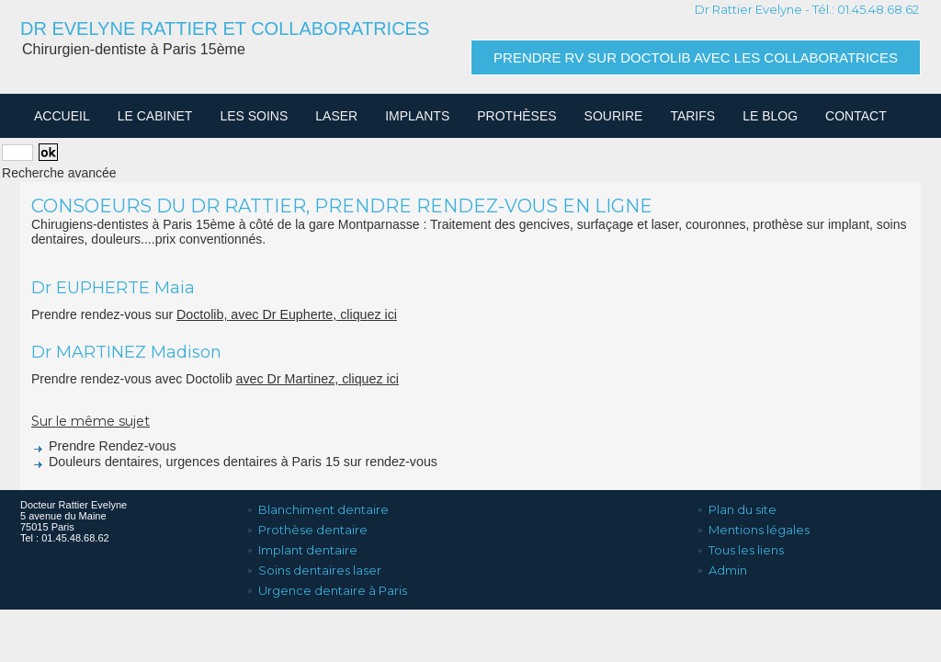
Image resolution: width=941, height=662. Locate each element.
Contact (856, 115)
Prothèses (516, 115)
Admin (721, 563)
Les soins (254, 115)
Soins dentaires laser (313, 563)
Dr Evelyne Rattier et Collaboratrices (224, 28)
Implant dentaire (302, 545)
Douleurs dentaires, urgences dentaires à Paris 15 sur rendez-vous (230, 461)
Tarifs (692, 115)
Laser (336, 115)
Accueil (62, 115)
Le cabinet (155, 115)
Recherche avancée (59, 173)
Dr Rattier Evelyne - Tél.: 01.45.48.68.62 (807, 9)
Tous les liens (740, 545)
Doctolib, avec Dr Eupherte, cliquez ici (284, 314)
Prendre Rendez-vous (102, 446)
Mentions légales (753, 526)
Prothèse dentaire (307, 526)
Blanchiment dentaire (317, 508)
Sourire (613, 115)
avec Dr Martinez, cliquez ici (316, 378)
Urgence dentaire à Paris (326, 582)
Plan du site (736, 508)
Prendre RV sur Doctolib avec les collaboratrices (695, 57)
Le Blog (770, 115)
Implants (417, 115)
